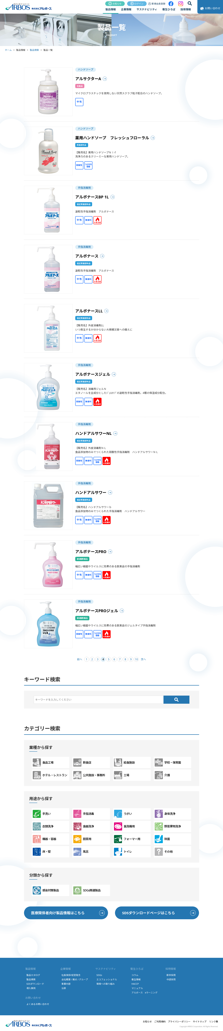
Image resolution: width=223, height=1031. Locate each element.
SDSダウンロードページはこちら (148, 912)
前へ (79, 659)
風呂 (80, 852)
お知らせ (114, 3)
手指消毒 (83, 814)
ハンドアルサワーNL (93, 433)
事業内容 (66, 983)
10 (136, 659)
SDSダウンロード (35, 983)
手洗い (42, 814)
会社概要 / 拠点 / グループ (74, 979)
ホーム (8, 50)
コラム (135, 975)
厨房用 (82, 839)
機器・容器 (44, 839)
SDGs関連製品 (87, 890)
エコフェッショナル (106, 979)
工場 (121, 775)
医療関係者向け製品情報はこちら (58, 912)
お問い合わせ (209, 8)
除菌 (162, 839)
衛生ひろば (168, 9)
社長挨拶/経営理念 (70, 975)
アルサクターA (88, 78)
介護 (162, 775)
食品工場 (43, 762)
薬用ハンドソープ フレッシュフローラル (112, 137)
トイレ (123, 852)
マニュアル (137, 988)
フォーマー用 (127, 839)
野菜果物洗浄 (168, 826)
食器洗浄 (83, 826)
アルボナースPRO (91, 551)
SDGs (99, 975)
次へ (143, 659)
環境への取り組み (105, 983)
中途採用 (171, 979)
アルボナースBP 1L (92, 197)
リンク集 (213, 1021)
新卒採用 (171, 975)
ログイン (136, 3)
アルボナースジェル (92, 374)
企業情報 (126, 9)
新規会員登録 (156, 3)
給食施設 (124, 762)
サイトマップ (199, 1021)
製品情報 (110, 9)
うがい (123, 814)
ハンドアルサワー (90, 492)
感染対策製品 (46, 890)
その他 (164, 852)
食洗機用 (124, 826)
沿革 (63, 988)
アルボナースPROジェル (96, 610)
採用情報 (186, 9)
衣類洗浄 (43, 826)
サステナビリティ (147, 9)
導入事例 (31, 988)
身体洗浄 (165, 814)
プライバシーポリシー (179, 1021)
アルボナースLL (89, 311)
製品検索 (34, 50)
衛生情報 (136, 979)
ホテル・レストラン (50, 775)
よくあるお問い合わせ (37, 1004)
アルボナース (86, 256)
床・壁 (42, 852)
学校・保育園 (168, 762)
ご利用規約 (160, 1021)
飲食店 (82, 762)
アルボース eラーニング (145, 992)
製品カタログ (33, 975)
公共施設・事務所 (89, 775)
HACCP (135, 983)
